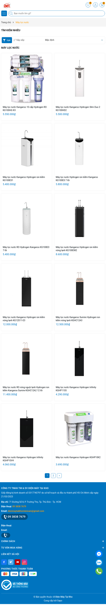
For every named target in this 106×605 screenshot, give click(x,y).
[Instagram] (24, 562)
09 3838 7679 (19, 506)
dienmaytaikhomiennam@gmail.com (26, 511)
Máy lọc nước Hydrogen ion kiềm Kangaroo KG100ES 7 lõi (77, 179)
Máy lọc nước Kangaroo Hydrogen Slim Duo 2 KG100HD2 (78, 108)
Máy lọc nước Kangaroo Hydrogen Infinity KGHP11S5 (76, 389)
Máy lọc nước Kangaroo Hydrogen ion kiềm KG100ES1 (24, 179)
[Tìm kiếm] (11, 13)
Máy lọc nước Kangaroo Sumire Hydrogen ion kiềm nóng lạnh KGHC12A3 (78, 319)
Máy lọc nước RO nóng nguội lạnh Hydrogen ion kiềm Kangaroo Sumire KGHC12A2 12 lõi (26, 389)
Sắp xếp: (19, 40)
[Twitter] (11, 562)
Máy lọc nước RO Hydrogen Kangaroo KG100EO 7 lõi (26, 249)
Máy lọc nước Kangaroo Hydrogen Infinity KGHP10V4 (23, 459)
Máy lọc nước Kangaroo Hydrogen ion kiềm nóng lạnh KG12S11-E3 (24, 319)
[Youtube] (17, 562)
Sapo (59, 600)
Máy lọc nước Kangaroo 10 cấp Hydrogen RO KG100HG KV (25, 108)
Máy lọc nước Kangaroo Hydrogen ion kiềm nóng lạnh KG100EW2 (77, 249)
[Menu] (4, 13)
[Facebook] (4, 562)
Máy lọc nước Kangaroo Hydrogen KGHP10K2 (78, 457)
